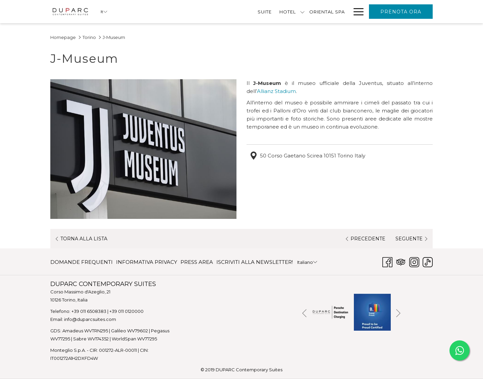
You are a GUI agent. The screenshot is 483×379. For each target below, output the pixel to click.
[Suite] (172, 11)
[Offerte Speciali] (283, 11)
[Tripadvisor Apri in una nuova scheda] (401, 261)
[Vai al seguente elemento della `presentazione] (398, 313)
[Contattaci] (328, 11)
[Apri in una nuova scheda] (330, 312)
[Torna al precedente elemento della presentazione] (304, 313)
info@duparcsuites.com (90, 319)
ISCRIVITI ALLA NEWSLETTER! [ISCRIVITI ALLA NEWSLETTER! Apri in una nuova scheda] (254, 263)
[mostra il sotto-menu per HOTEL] (210, 11)
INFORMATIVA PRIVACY (146, 262)
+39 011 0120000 (126, 311)
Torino (89, 37)
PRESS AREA (196, 262)
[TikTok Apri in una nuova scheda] (428, 261)
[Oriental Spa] (234, 11)
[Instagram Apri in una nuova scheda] (414, 261)
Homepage (63, 37)
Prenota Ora (400, 12)
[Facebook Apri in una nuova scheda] (387, 261)
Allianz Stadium (276, 91)
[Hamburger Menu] (356, 11)
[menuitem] (82, 262)
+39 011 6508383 (88, 311)
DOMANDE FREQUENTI (81, 262)
